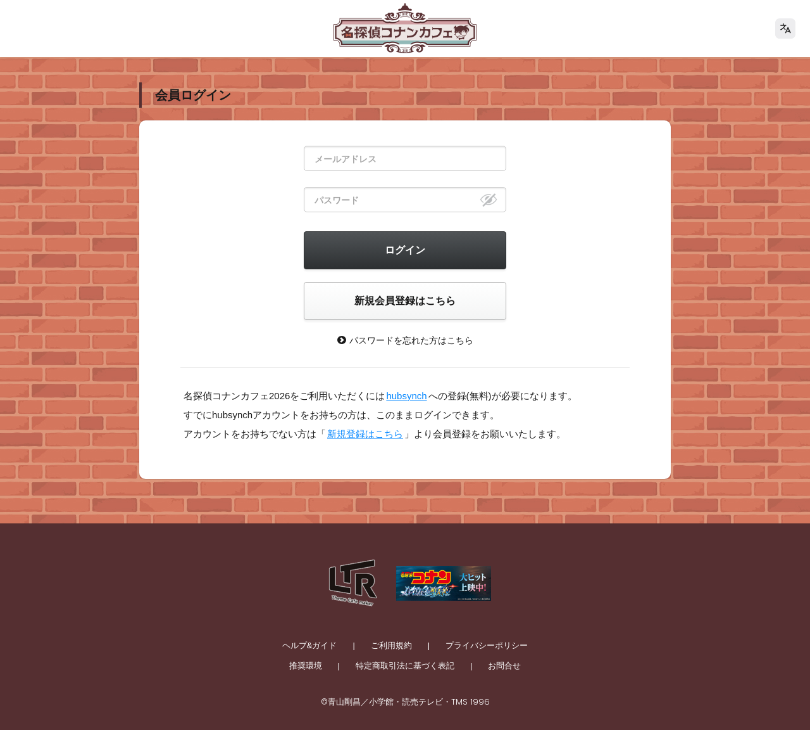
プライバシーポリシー (487, 645)
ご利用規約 (391, 645)
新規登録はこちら (365, 433)
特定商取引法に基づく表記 (405, 665)
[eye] (488, 199)
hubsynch (406, 395)
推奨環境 (305, 665)
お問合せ (504, 665)
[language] (785, 28)
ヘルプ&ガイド (309, 645)
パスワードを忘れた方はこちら (405, 340)
